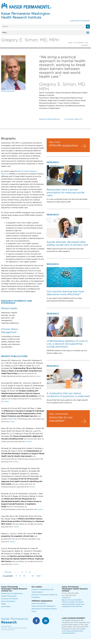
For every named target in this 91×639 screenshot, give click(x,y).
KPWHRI (8, 626)
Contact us (66, 597)
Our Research (79, 42)
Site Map (4, 628)
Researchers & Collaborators (12, 593)
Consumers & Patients (9, 599)
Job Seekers (5, 606)
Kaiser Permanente (39, 603)
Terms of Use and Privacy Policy (17, 628)
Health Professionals (8, 596)
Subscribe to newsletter (80, 21)
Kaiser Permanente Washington (43, 606)
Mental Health (9, 308)
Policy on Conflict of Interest (72, 602)
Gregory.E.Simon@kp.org (49, 119)
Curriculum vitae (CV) (73, 119)
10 (24, 576)
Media (3, 604)
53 (33, 576)
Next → (40, 576)
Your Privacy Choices (7, 629)
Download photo (8, 91)
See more (54, 142)
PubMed (38, 376)
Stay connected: (58, 414)
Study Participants (8, 601)
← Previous (7, 572)
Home (70, 42)
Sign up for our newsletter (72, 600)
